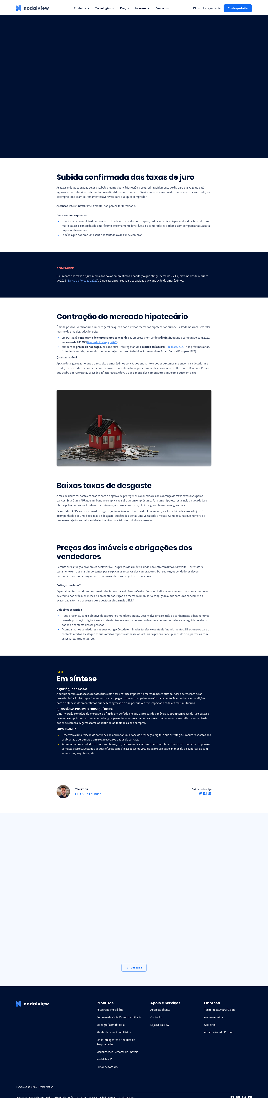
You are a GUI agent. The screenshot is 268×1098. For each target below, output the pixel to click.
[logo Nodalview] (32, 8)
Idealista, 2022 (175, 347)
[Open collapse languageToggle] (196, 8)
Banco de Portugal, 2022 (82, 280)
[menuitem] (81, 8)
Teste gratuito (238, 8)
